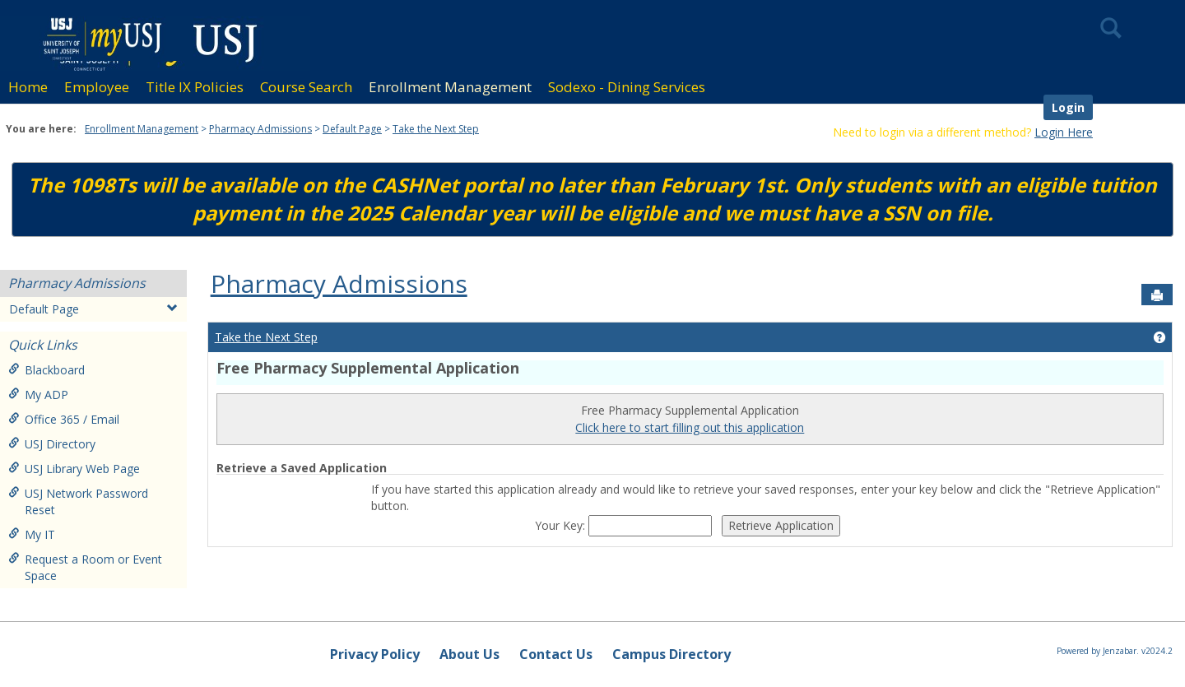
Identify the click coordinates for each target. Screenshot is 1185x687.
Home (28, 86)
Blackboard (46, 370)
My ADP (38, 394)
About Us (469, 654)
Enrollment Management (450, 86)
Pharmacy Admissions (260, 129)
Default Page (352, 129)
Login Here (1063, 132)
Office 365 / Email (63, 419)
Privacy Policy (375, 654)
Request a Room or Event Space (85, 567)
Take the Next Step (436, 129)
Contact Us (555, 654)
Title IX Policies (195, 86)
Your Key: (561, 525)
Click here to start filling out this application (689, 427)
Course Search (306, 86)
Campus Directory (671, 654)
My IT (31, 534)
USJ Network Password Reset (78, 501)
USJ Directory (51, 444)
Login (1068, 107)
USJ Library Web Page (74, 468)
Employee (96, 86)
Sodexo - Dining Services (626, 86)
